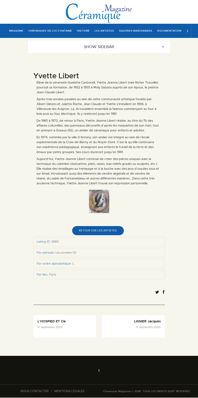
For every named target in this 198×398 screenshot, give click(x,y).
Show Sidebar (99, 46)
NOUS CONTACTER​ (34, 391)
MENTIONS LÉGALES (69, 391)
